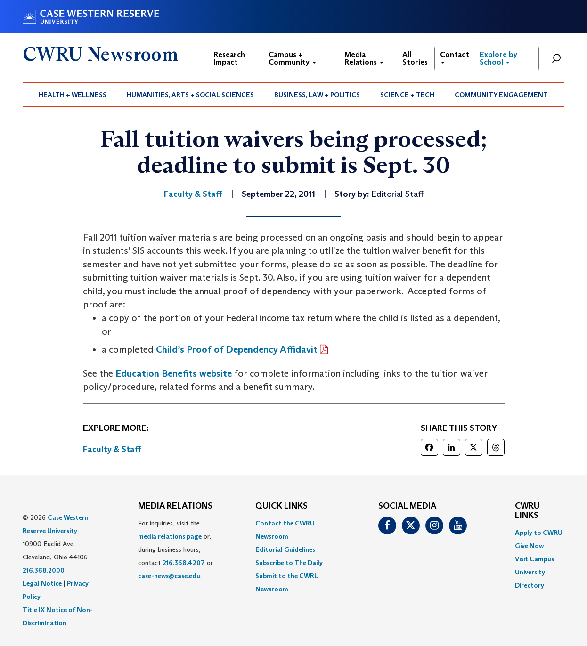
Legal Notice (42, 583)
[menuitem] (73, 94)
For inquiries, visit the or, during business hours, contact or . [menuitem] (175, 549)
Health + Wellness (72, 94)
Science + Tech (407, 94)
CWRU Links (527, 510)
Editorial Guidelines (285, 549)
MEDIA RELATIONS (175, 506)
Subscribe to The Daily (289, 562)
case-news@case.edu (169, 576)
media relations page (170, 536)
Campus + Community (292, 58)
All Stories (415, 58)
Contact (454, 57)
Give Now (529, 545)
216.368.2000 (44, 570)
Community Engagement (501, 94)
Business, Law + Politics (317, 94)
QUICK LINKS (281, 506)
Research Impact (229, 58)
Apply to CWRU (539, 532)
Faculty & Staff (112, 449)
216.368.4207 (184, 562)
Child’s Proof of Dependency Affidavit (237, 349)
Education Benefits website (173, 373)
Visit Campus (534, 559)
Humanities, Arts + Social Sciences (190, 94)
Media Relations (363, 58)
